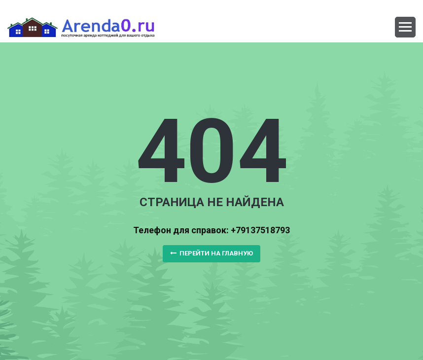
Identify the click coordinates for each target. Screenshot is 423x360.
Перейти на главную (211, 253)
